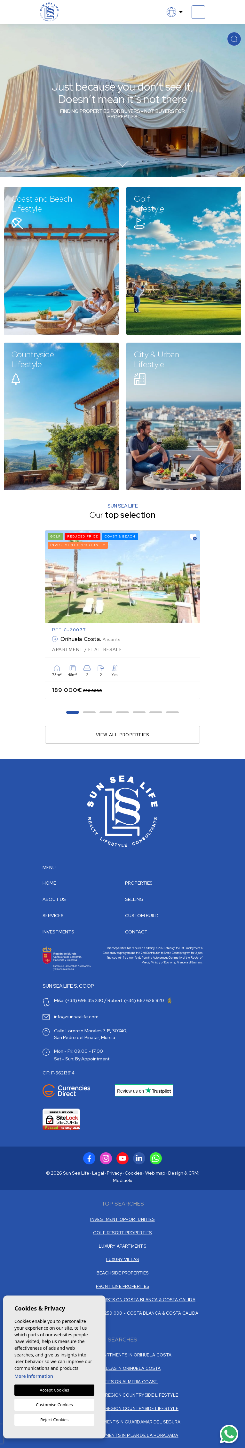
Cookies (133, 1173)
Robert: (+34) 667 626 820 (139, 1000)
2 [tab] (89, 712)
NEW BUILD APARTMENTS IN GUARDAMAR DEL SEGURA (122, 1422)
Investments (58, 932)
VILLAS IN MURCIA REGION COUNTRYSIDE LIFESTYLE (122, 1395)
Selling (134, 899)
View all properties (122, 735)
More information (33, 1376)
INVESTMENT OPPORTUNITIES (122, 1219)
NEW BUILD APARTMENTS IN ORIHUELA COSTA (122, 1355)
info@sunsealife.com (76, 1017)
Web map (155, 1173)
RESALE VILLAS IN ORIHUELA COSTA (122, 1368)
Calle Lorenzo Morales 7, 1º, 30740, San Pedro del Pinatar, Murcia (91, 1034)
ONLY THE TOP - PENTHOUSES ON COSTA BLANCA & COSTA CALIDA (122, 1300)
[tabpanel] (122, 615)
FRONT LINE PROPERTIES (122, 1286)
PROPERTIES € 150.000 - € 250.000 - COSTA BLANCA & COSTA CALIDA (122, 1313)
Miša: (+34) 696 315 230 (78, 1000)
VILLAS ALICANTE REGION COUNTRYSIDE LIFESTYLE (122, 1409)
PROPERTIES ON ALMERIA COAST (122, 1382)
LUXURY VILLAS (122, 1260)
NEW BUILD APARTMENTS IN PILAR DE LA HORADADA (122, 1435)
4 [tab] (122, 712)
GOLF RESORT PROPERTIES (122, 1233)
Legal (98, 1173)
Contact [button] (136, 932)
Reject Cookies (54, 1419)
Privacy (114, 1173)
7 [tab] (172, 712)
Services (53, 915)
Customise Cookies (54, 1404)
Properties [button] (139, 883)
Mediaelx (122, 1180)
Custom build (142, 915)
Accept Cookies (54, 1390)
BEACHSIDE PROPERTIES (123, 1273)
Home (49, 883)
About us (54, 899)
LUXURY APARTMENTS (122, 1246)
